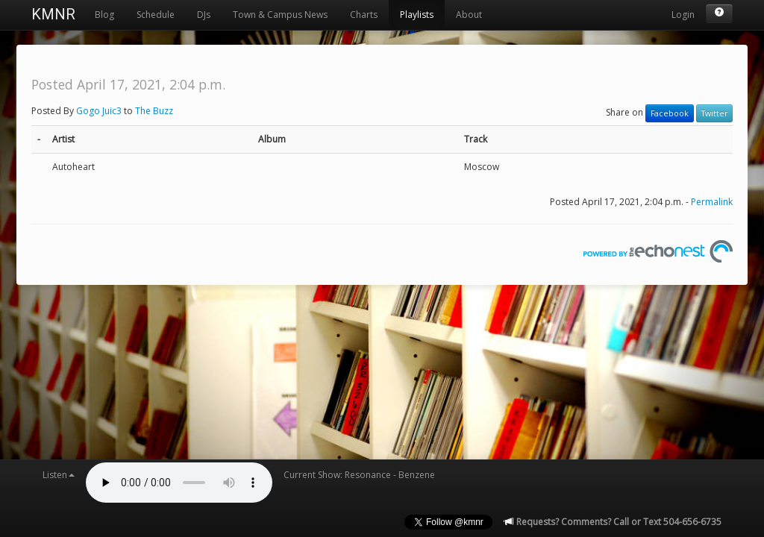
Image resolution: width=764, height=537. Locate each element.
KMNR (53, 14)
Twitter (714, 113)
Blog (104, 14)
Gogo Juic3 (99, 110)
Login (683, 14)
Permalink (712, 201)
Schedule (156, 14)
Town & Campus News (280, 14)
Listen (59, 474)
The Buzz (154, 110)
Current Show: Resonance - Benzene (359, 474)
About (469, 14)
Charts (364, 14)
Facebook (670, 113)
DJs (203, 14)
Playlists (416, 14)
